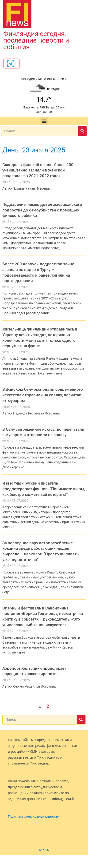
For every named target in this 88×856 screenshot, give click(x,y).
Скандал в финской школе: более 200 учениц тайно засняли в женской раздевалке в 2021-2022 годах (37, 171)
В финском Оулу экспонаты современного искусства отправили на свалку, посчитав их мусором (42, 396)
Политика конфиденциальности (33, 817)
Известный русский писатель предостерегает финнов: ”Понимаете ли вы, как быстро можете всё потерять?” (43, 490)
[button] (44, 122)
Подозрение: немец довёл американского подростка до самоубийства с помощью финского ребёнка (42, 211)
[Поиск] (82, 132)
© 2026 (44, 851)
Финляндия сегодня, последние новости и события (36, 40)
